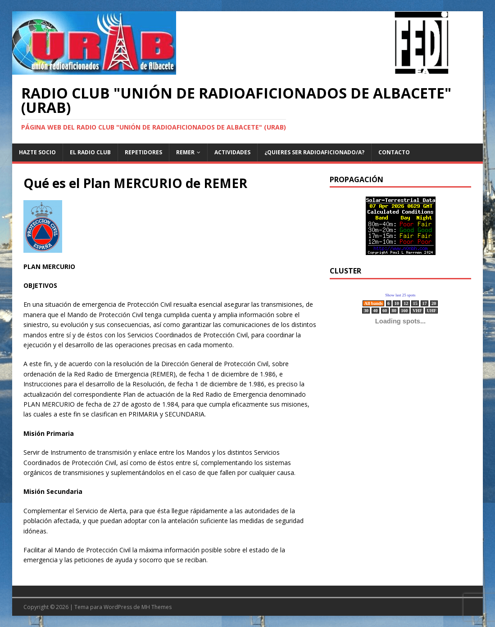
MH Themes (156, 607)
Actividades (232, 152)
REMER (185, 152)
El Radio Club (90, 152)
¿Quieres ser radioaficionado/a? (314, 152)
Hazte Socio (37, 152)
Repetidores (143, 152)
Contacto (394, 152)
